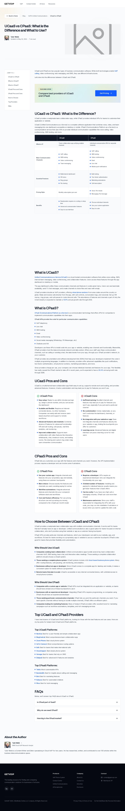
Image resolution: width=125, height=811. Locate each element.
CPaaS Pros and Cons (15, 93)
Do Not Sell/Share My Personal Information (107, 801)
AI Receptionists (58, 787)
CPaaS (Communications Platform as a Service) (51, 313)
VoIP (21, 4)
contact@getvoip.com (110, 777)
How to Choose (13, 98)
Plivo (38, 683)
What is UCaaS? (13, 81)
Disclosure (80, 787)
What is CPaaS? (13, 85)
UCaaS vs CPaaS (13, 77)
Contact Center (31, 4)
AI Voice (42, 4)
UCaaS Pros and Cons (15, 89)
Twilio (38, 670)
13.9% (65, 300)
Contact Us (80, 780)
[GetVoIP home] (9, 3)
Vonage (39, 654)
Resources (51, 4)
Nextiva (39, 634)
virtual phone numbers (80, 292)
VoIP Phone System (59, 777)
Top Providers (12, 102)
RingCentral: (40, 637)
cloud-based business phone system (101, 560)
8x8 (37, 647)
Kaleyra (39, 680)
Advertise (80, 784)
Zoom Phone (41, 641)
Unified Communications (60, 784)
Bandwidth (40, 673)
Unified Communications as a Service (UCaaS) (51, 277)
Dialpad (39, 658)
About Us (79, 777)
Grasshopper (41, 651)
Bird (37, 676)
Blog (24, 16)
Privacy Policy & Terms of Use (83, 801)
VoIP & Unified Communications (37, 16)
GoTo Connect (41, 644)
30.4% (100, 370)
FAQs (9, 106)
